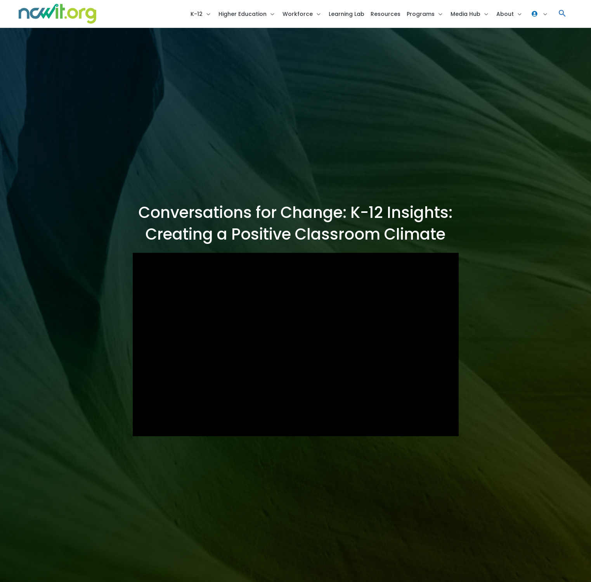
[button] (562, 13)
